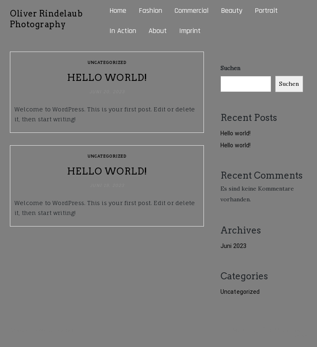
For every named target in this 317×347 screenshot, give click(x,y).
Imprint (190, 30)
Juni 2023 (233, 246)
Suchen (230, 68)
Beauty (231, 10)
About (158, 30)
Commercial (191, 10)
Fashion (150, 10)
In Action (122, 30)
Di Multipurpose (284, 330)
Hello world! (107, 77)
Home (117, 10)
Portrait (266, 10)
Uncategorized (107, 62)
